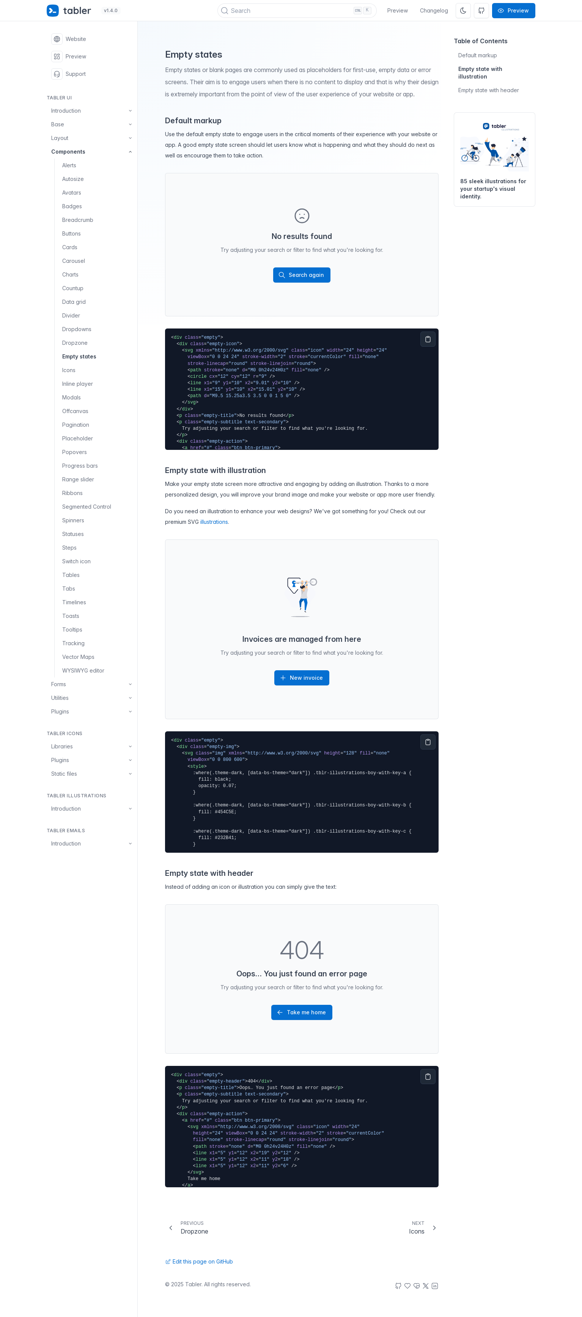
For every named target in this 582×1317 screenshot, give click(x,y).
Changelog (434, 10)
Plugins (92, 711)
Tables (71, 575)
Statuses (73, 534)
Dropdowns (76, 329)
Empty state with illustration (480, 73)
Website (68, 39)
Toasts (70, 616)
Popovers (74, 452)
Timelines (74, 602)
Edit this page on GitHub (199, 1261)
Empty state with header (488, 90)
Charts (70, 274)
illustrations (214, 522)
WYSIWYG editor (83, 670)
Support (68, 74)
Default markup (477, 55)
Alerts (69, 165)
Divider (71, 315)
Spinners (73, 520)
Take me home (301, 1012)
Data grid (74, 302)
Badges (72, 206)
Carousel (73, 261)
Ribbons (72, 493)
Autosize (73, 179)
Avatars (71, 192)
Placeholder (77, 438)
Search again (301, 275)
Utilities (92, 698)
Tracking (73, 643)
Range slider (78, 479)
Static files (92, 774)
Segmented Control (86, 506)
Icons (69, 370)
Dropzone (75, 342)
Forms (92, 684)
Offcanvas (75, 411)
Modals (71, 397)
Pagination (75, 424)
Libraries (92, 746)
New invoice (301, 678)
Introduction (92, 111)
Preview (397, 10)
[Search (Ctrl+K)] (297, 10)
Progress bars (80, 465)
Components (92, 152)
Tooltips (72, 629)
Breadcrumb (77, 220)
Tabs (68, 588)
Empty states (79, 356)
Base (92, 124)
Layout (92, 138)
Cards (69, 247)
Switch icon (76, 561)
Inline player (77, 383)
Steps (69, 547)
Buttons (71, 233)
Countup (72, 288)
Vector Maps (78, 657)
